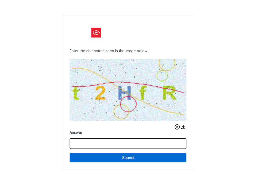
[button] (177, 127)
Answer (76, 132)
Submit (128, 157)
